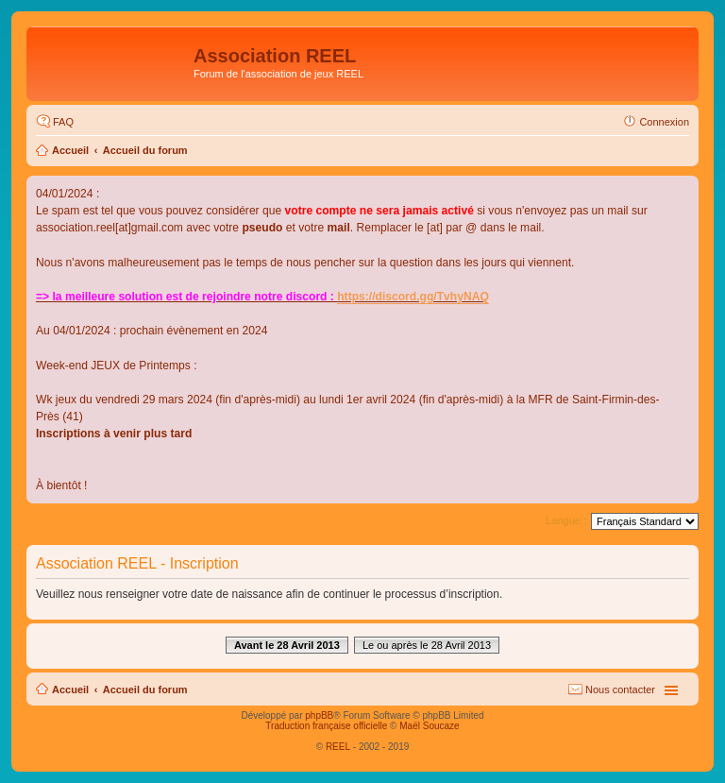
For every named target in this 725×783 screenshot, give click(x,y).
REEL (338, 746)
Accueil (70, 150)
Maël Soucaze (429, 726)
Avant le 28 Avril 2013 (287, 645)
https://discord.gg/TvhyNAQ (413, 296)
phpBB (319, 715)
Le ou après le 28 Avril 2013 (426, 645)
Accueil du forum (145, 150)
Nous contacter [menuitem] (620, 689)
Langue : (566, 520)
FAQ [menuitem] (63, 122)
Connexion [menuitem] (664, 122)
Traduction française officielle (326, 726)
